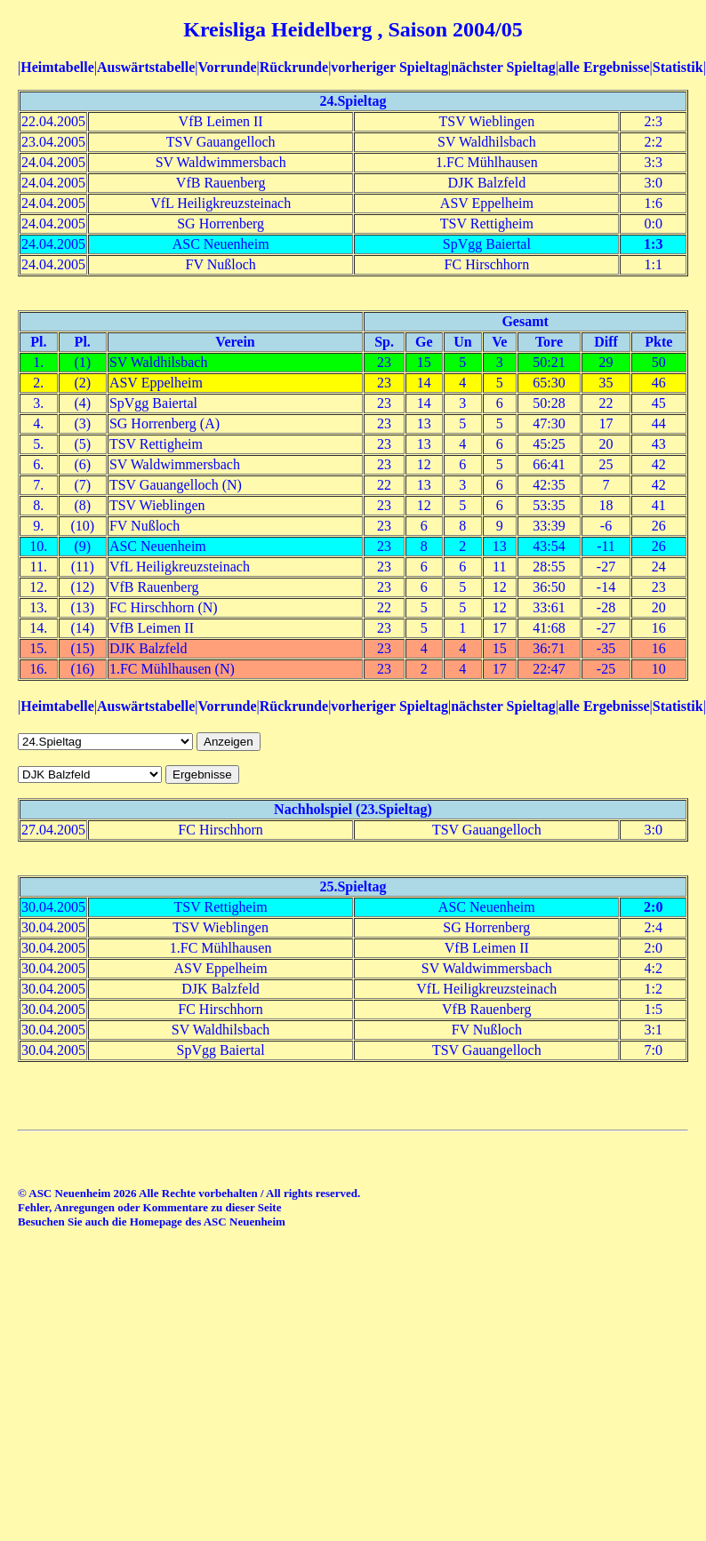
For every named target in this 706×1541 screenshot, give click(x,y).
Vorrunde (226, 67)
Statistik (678, 67)
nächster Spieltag (503, 67)
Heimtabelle (57, 67)
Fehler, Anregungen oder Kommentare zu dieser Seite (149, 1207)
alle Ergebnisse (604, 67)
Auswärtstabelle (146, 67)
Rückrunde (294, 67)
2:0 (653, 906)
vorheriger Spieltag (389, 67)
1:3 (653, 244)
